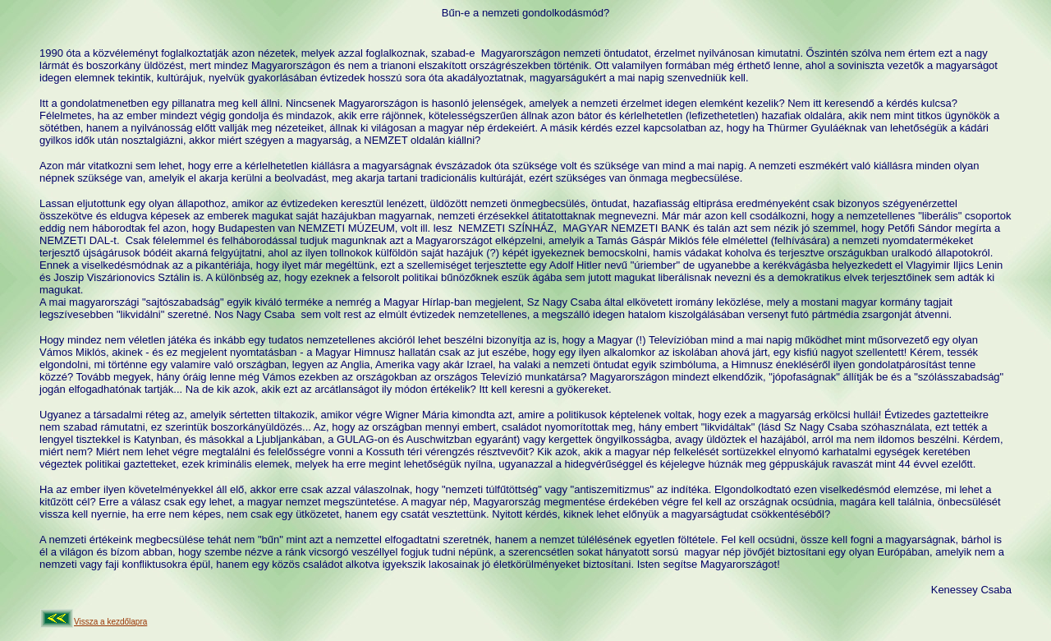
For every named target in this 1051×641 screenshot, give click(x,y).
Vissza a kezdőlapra (110, 621)
